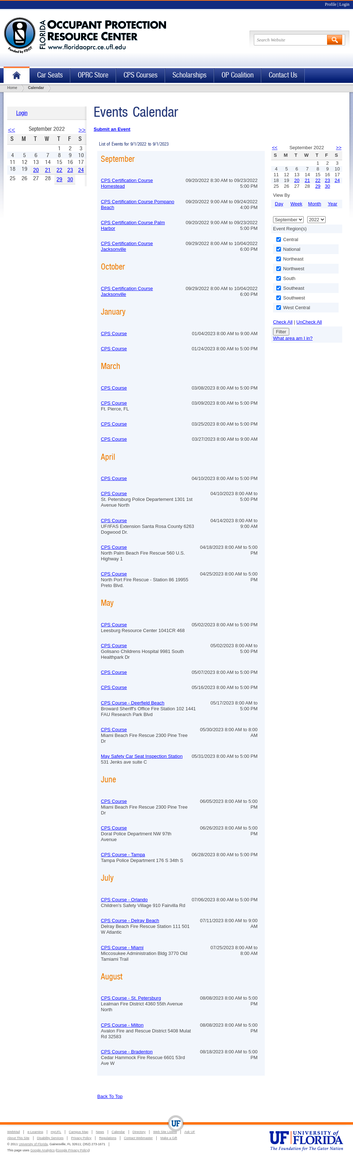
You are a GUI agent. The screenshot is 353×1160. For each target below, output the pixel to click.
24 (81, 169)
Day (279, 203)
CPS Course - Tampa (123, 854)
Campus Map (78, 1132)
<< (11, 129)
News (100, 1132)
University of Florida (33, 1144)
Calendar (118, 1132)
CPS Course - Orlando (124, 899)
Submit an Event (112, 129)
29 (59, 179)
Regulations (107, 1138)
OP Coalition (238, 75)
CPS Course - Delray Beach (130, 920)
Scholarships (189, 75)
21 (48, 169)
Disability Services (50, 1138)
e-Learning (35, 1132)
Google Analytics (42, 1150)
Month (314, 203)
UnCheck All (309, 322)
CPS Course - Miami (122, 947)
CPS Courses (140, 75)
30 (70, 179)
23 (70, 169)
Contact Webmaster (138, 1138)
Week (296, 203)
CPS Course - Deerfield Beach (132, 703)
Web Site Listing (165, 1132)
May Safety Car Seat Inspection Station (142, 756)
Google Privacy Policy (73, 1150)
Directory (139, 1132)
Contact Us (283, 75)
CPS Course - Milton (122, 1025)
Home (17, 75)
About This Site (18, 1138)
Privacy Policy (81, 1138)
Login (344, 4)
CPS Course (114, 333)
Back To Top (109, 1096)
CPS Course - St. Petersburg (131, 998)
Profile (330, 4)
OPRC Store (93, 75)
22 (59, 169)
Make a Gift (168, 1138)
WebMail (13, 1132)
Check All (282, 322)
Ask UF (189, 1132)
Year (332, 203)
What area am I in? (293, 338)
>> (82, 129)
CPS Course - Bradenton (127, 1051)
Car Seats (50, 75)
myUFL (56, 1132)
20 (36, 169)
